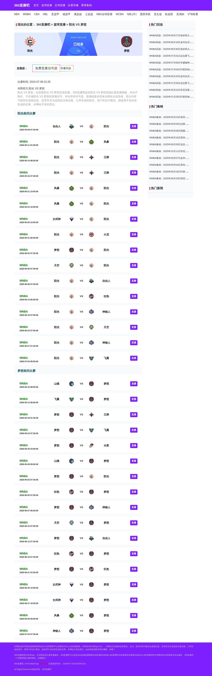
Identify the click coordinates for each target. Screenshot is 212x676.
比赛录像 (73, 5)
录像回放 (65, 68)
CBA (37, 14)
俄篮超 (78, 14)
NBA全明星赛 (104, 14)
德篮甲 (67, 14)
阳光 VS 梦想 (77, 24)
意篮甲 (55, 14)
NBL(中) (132, 14)
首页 (36, 5)
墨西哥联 (145, 14)
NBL (45, 14)
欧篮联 (169, 14)
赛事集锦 (86, 5)
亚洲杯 (180, 14)
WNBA (27, 14)
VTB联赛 (193, 14)
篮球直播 (46, 5)
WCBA (120, 14)
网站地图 (43, 664)
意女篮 (158, 14)
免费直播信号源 (46, 68)
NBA (17, 14)
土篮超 (89, 14)
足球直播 (60, 5)
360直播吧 (21, 5)
